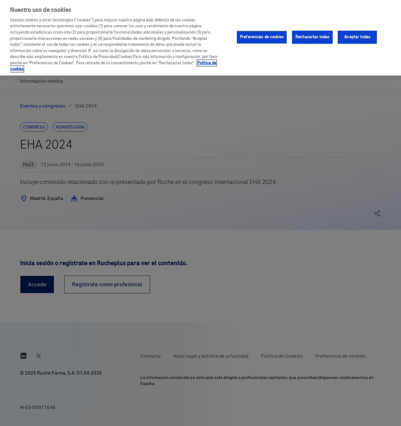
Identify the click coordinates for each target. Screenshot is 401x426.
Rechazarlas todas (312, 37)
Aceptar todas (357, 37)
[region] (200, 38)
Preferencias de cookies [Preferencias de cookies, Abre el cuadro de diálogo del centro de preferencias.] (262, 37)
